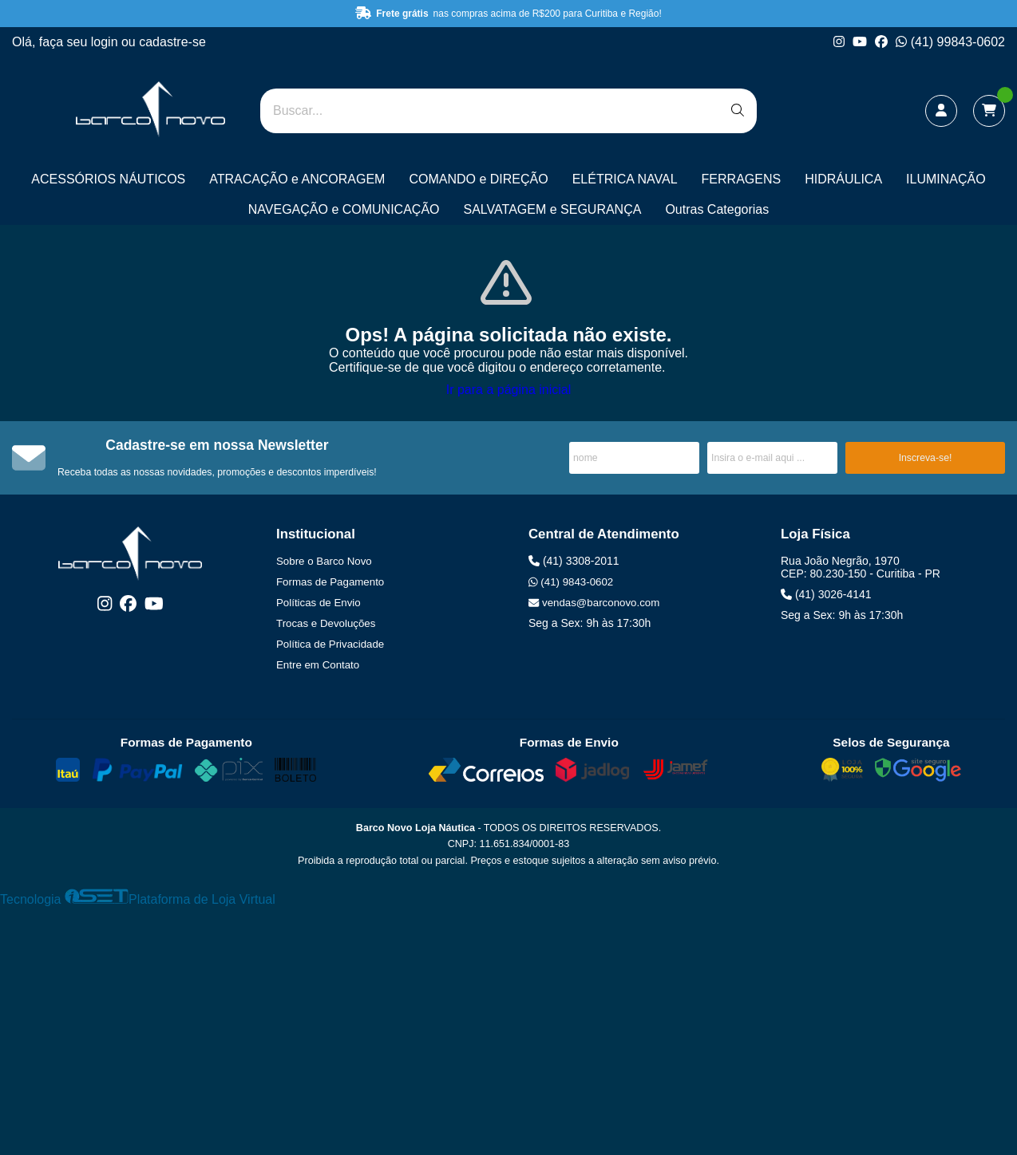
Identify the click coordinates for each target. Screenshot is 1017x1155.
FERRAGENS (742, 179)
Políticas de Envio (318, 603)
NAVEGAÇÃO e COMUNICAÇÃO (344, 209)
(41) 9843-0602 (570, 582)
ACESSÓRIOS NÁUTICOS (108, 179)
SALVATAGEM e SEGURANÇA (553, 209)
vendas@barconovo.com (593, 603)
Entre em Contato (317, 665)
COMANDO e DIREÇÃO (478, 179)
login (106, 42)
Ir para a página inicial (509, 389)
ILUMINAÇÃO (946, 179)
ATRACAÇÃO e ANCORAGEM (297, 179)
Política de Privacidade (330, 644)
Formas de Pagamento (330, 582)
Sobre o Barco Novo (324, 561)
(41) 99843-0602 (950, 42)
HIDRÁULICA (843, 179)
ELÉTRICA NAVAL (625, 179)
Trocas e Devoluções (325, 623)
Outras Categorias (717, 209)
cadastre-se (172, 42)
